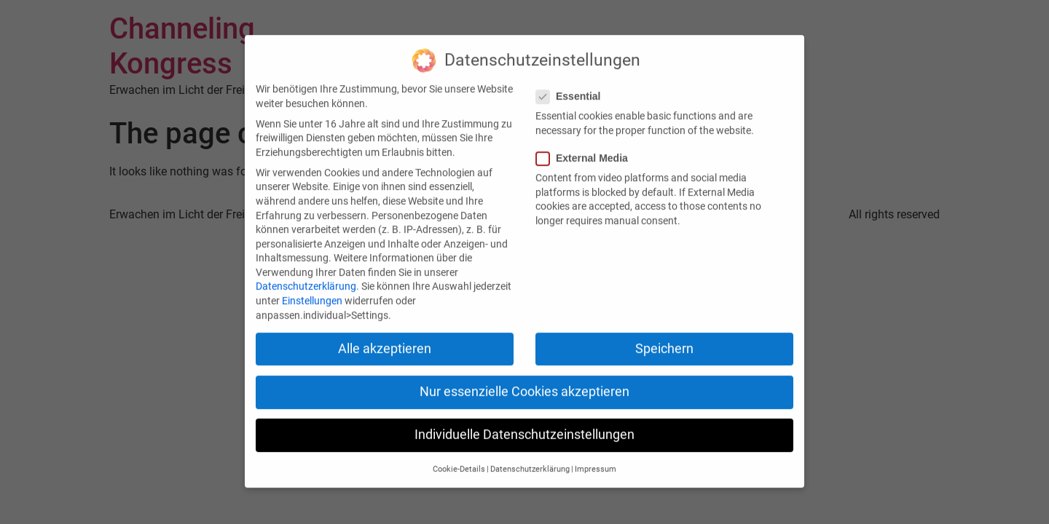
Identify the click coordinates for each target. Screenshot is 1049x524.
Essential (572, 91)
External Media (586, 152)
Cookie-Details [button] (459, 464)
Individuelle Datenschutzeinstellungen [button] (524, 429)
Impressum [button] (595, 464)
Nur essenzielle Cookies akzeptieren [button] (524, 386)
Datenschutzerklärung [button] (530, 464)
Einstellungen (312, 295)
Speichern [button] (664, 343)
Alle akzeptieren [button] (384, 343)
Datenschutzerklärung (306, 281)
